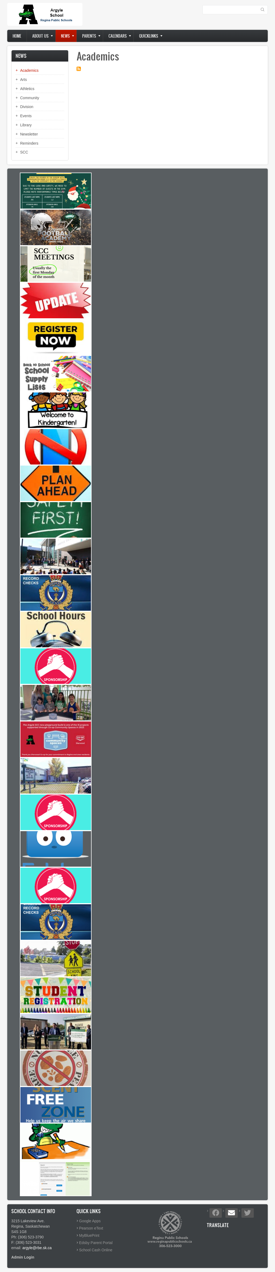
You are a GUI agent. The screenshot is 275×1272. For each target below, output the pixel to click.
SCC (24, 152)
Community (29, 98)
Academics (29, 70)
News (65, 36)
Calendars (117, 36)
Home (17, 36)
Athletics (27, 89)
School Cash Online (96, 1250)
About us (40, 36)
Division (26, 107)
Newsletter (29, 134)
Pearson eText (91, 1228)
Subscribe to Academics (79, 69)
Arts (23, 79)
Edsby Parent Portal (96, 1243)
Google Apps (90, 1221)
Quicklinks (148, 36)
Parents (89, 36)
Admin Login (22, 1257)
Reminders (29, 143)
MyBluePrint (89, 1235)
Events (26, 116)
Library (26, 125)
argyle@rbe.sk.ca (37, 1248)
